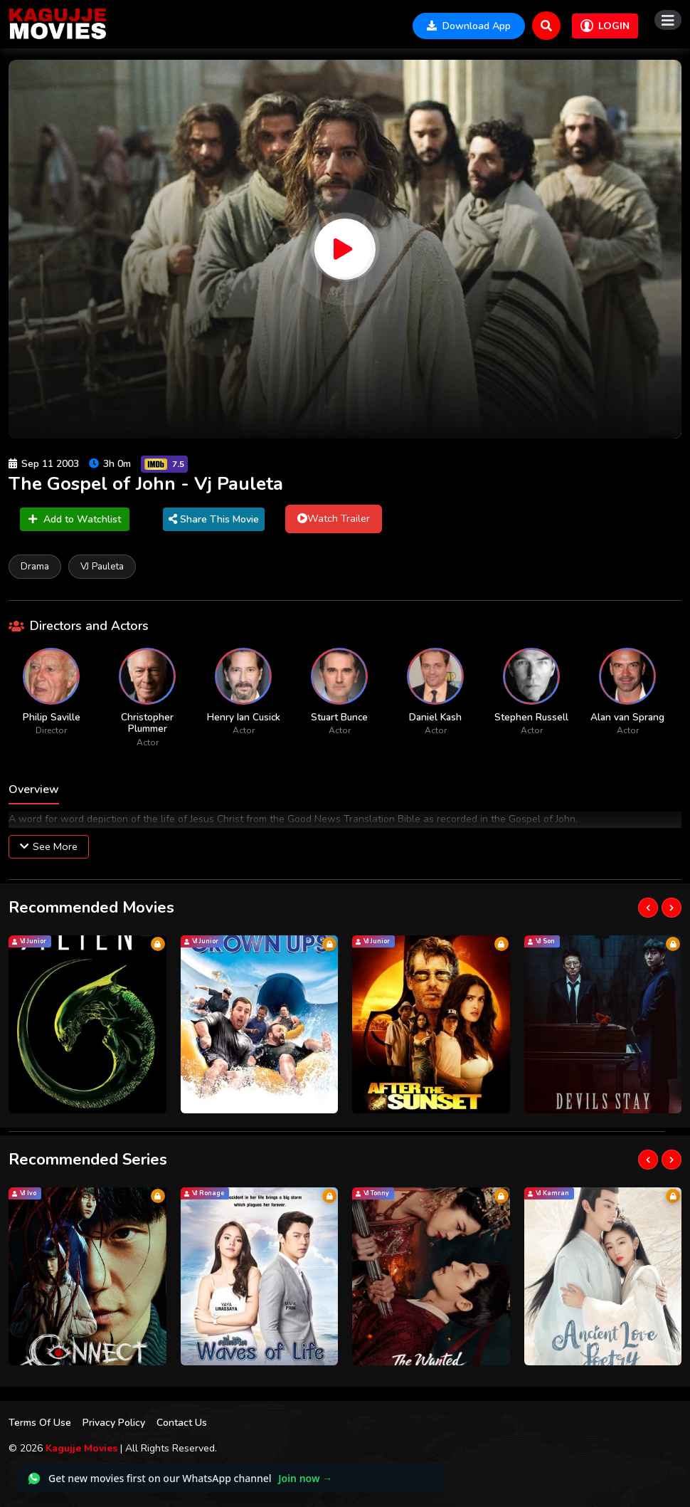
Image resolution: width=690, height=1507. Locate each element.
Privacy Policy (114, 1422)
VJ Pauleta (102, 566)
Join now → (305, 1478)
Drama (35, 566)
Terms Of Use (40, 1422)
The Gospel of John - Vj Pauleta (146, 483)
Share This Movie (214, 519)
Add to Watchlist (74, 519)
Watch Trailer (333, 518)
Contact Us (181, 1422)
